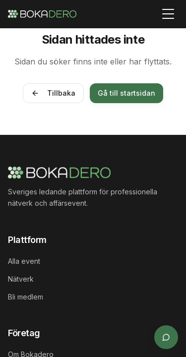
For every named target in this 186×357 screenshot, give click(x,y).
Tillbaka (53, 93)
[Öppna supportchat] (166, 337)
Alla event (24, 261)
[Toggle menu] (168, 14)
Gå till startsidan (126, 93)
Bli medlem (25, 297)
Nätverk (21, 279)
